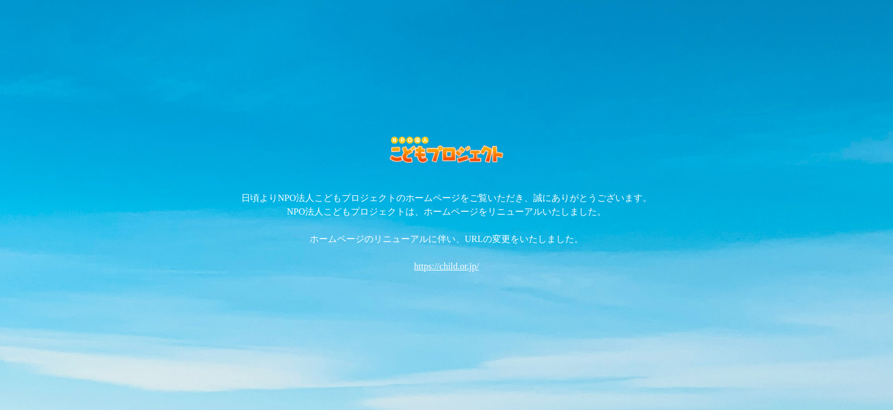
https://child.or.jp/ (446, 266)
